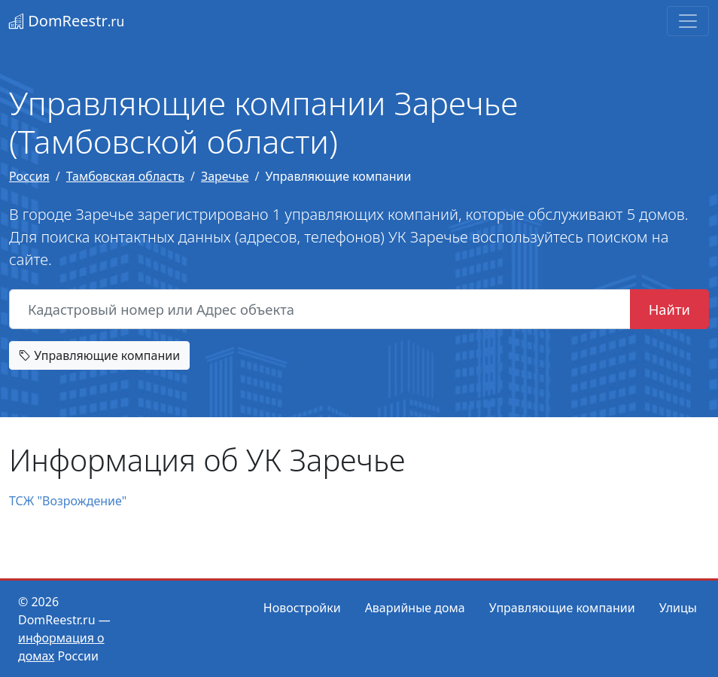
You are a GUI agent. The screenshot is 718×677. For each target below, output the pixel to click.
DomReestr (66, 21)
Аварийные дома (415, 607)
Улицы (678, 607)
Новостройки (302, 607)
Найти (669, 309)
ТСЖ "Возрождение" (67, 501)
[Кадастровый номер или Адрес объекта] (320, 309)
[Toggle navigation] (688, 21)
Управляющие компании (99, 355)
